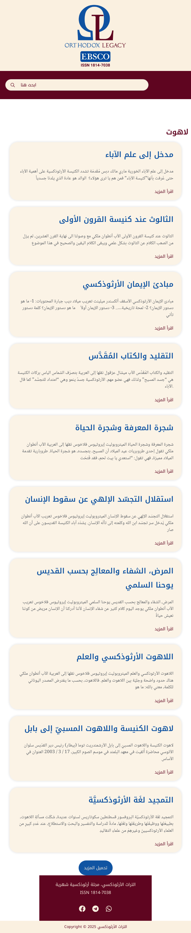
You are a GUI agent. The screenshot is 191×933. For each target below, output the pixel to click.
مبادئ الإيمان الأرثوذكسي (128, 284)
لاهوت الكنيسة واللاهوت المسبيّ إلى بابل (98, 728)
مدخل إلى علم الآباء (139, 154)
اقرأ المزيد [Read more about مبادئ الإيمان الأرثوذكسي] (164, 328)
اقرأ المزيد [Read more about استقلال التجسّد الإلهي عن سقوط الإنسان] (164, 543)
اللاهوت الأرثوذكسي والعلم (125, 657)
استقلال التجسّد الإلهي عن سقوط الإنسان (99, 499)
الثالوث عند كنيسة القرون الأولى (116, 219)
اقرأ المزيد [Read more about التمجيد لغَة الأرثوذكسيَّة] (164, 844)
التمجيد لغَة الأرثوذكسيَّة (130, 800)
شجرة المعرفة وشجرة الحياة (124, 428)
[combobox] (76, 85)
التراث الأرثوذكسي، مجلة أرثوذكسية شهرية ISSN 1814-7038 (96, 888)
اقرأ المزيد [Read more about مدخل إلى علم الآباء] (164, 191)
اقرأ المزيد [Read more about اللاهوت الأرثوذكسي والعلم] (164, 701)
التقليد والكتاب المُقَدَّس (130, 356)
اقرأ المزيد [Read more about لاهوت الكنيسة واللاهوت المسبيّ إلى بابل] (164, 772)
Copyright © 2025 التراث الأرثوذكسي (95, 926)
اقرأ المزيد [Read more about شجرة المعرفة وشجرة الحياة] (164, 471)
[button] (180, 85)
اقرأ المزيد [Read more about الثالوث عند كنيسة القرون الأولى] (164, 256)
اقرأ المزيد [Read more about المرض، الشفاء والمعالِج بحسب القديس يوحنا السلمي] (164, 629)
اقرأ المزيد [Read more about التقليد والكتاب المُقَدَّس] (164, 400)
